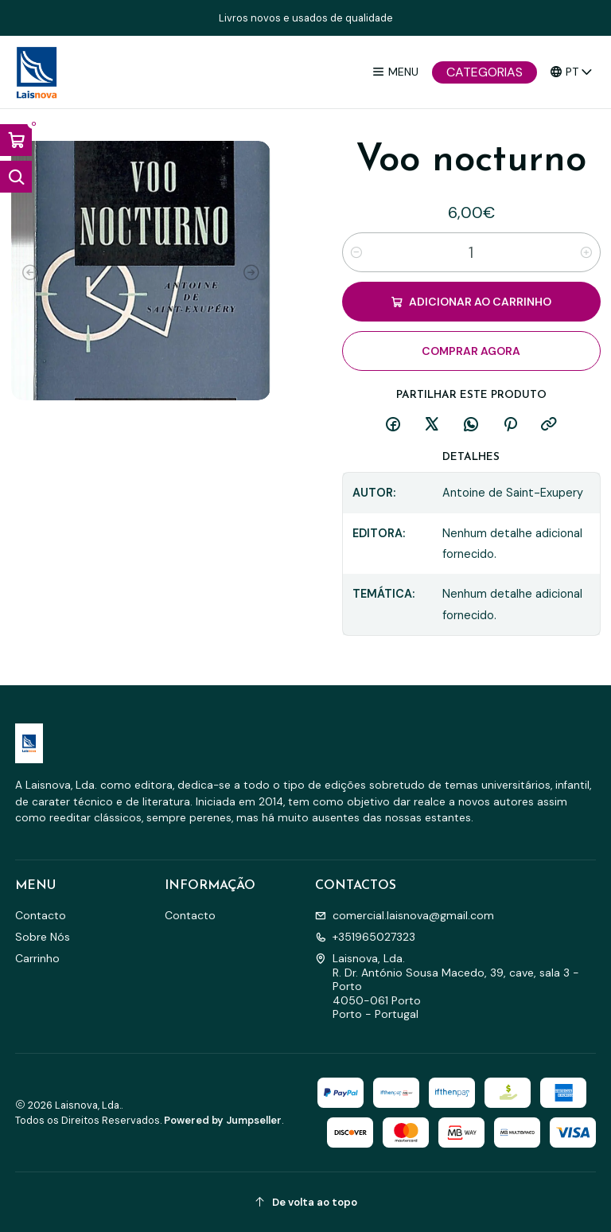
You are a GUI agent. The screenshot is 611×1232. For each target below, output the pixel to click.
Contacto (40, 915)
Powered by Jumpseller (223, 1120)
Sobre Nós (42, 937)
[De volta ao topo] (306, 1202)
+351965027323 (365, 937)
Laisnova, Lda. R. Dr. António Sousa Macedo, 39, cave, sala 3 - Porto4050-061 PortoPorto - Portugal (447, 986)
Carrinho (37, 958)
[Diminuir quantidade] (356, 252)
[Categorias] (484, 72)
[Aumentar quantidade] (586, 252)
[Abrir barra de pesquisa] (16, 177)
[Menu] (395, 72)
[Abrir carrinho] (16, 140)
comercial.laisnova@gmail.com (404, 915)
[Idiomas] (572, 72)
